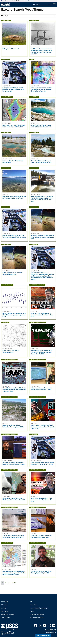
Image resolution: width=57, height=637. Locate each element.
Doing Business (5, 617)
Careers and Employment (37, 614)
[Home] (5, 5)
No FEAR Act (4, 611)
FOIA (31, 601)
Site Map (3, 608)
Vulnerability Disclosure (7, 614)
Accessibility (4, 601)
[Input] (41, 4)
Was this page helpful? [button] (43, 635)
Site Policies (4, 605)
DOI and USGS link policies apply (39, 608)
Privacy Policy (33, 605)
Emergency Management (37, 617)
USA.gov (32, 611)
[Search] (49, 4)
